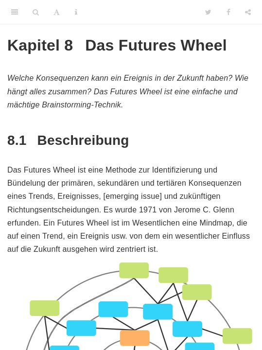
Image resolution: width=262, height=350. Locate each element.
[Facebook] (228, 12)
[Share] (248, 12)
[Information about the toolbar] (76, 12)
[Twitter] (208, 12)
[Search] (35, 12)
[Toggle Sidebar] (14, 12)
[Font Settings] (56, 12)
